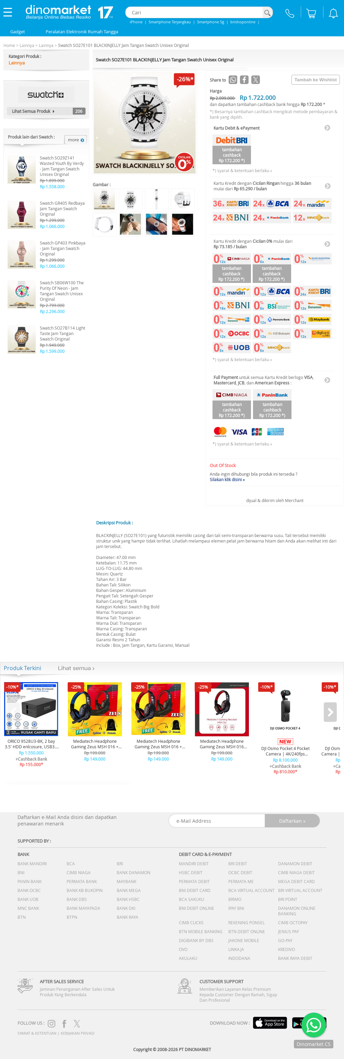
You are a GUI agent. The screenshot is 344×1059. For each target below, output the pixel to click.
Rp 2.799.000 (52, 305)
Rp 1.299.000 (52, 220)
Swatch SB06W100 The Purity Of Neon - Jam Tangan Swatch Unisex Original (62, 291)
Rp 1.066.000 (52, 226)
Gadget (17, 31)
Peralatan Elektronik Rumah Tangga (82, 31)
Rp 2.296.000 (52, 311)
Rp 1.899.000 (52, 180)
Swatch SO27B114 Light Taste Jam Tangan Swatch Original (62, 333)
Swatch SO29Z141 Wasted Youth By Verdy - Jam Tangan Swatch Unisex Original (62, 166)
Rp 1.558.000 (52, 186)
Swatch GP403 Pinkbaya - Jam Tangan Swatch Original (62, 248)
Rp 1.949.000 (52, 345)
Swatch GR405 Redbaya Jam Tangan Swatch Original (62, 208)
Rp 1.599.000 (52, 351)
